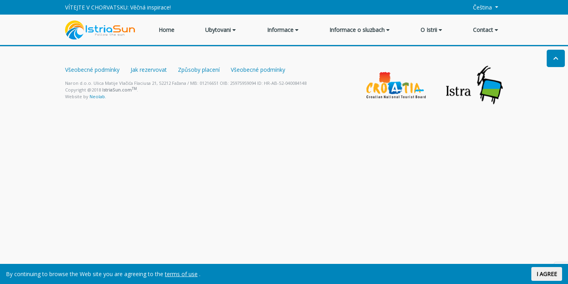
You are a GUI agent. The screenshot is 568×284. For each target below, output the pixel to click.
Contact (485, 30)
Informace (283, 30)
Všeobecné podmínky (92, 69)
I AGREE (546, 274)
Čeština (478, 7)
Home (166, 30)
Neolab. (98, 96)
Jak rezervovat (149, 69)
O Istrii (431, 30)
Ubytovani (220, 30)
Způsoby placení (199, 69)
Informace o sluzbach (359, 30)
